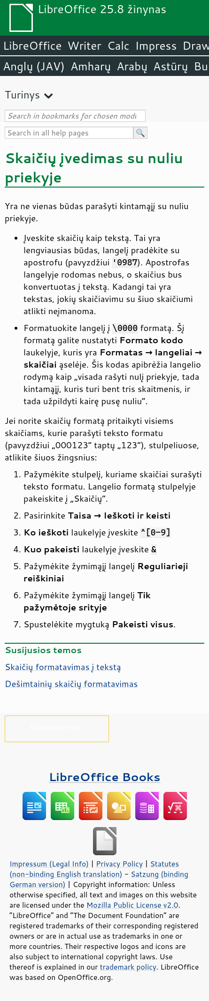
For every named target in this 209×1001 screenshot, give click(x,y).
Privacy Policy (119, 863)
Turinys (22, 94)
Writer (84, 45)
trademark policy (128, 967)
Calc (118, 45)
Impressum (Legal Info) (49, 863)
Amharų (90, 66)
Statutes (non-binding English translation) (94, 868)
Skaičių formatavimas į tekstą (63, 667)
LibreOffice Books (105, 776)
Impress (156, 45)
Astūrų (170, 66)
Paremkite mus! (57, 727)
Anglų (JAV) (34, 66)
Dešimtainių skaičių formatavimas (71, 683)
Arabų (131, 66)
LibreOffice (32, 45)
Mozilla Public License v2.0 (132, 905)
